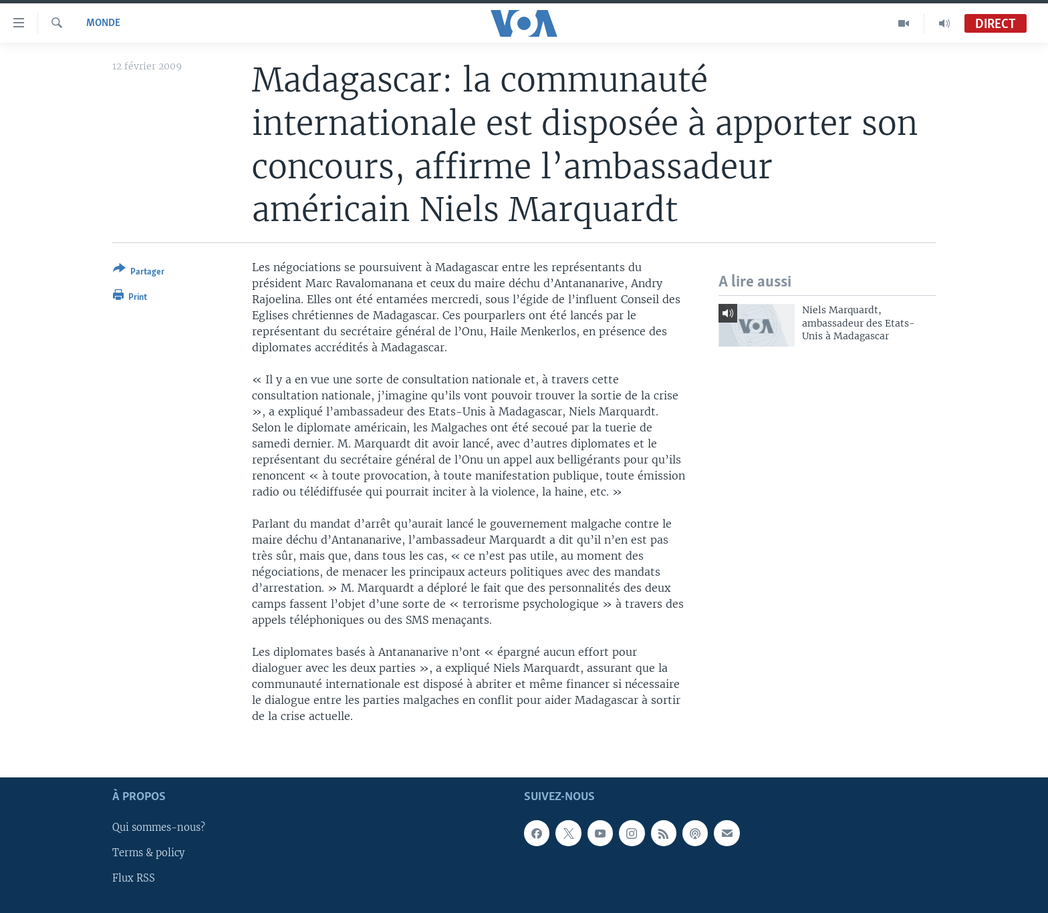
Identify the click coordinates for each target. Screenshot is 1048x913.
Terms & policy (148, 854)
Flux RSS (133, 879)
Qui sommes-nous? (158, 828)
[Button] (138, 273)
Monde (103, 23)
